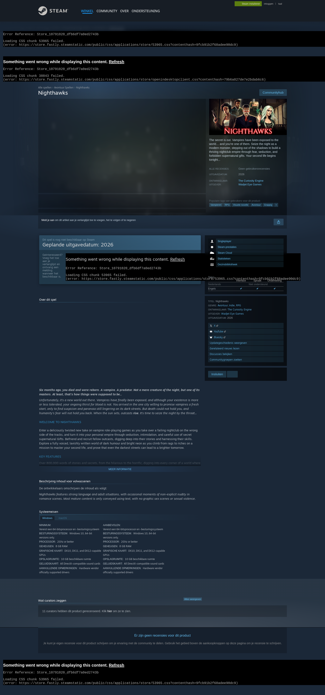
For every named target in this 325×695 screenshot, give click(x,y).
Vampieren (216, 210)
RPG (227, 210)
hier (109, 618)
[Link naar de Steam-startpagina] (56, 14)
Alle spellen (44, 92)
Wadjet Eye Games (250, 189)
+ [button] (276, 210)
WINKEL (87, 11)
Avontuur (256, 210)
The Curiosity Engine (250, 185)
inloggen (268, 3)
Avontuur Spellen (63, 92)
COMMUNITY (107, 11)
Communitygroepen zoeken (226, 364)
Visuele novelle (240, 210)
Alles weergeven (192, 606)
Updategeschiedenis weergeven (228, 347)
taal (280, 3)
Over (124, 11)
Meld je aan (47, 225)
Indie (232, 310)
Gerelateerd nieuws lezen (224, 353)
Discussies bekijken (221, 359)
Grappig (268, 210)
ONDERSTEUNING (146, 11)
